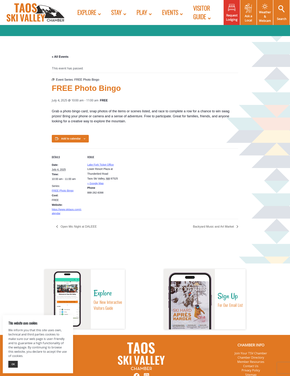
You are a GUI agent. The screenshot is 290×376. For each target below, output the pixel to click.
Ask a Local (248, 18)
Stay (116, 12)
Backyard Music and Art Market (214, 226)
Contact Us (250, 366)
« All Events (60, 56)
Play (141, 12)
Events (170, 12)
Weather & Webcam (265, 16)
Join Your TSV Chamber (251, 353)
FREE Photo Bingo (63, 190)
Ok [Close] (13, 364)
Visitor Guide (201, 12)
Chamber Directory (251, 357)
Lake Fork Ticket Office (100, 164)
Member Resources (250, 362)
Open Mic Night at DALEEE (78, 226)
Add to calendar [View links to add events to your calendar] (71, 138)
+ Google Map (95, 183)
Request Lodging (231, 17)
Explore (86, 12)
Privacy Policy (251, 370)
